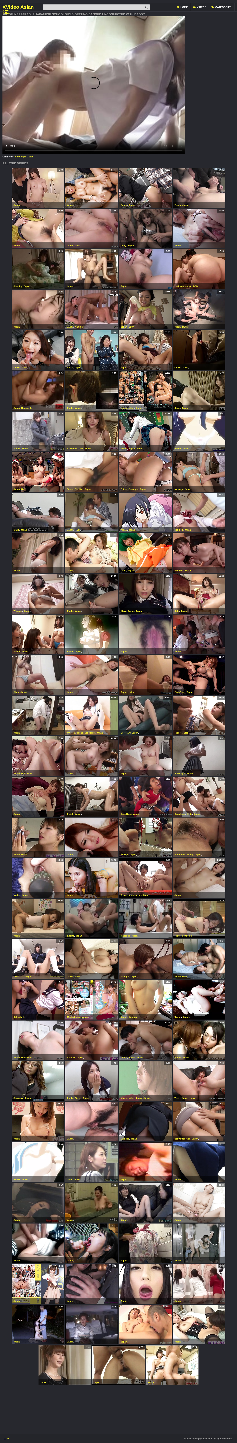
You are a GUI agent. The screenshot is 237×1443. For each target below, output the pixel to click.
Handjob (178, 530)
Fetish (177, 205)
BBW (77, 245)
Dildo (123, 570)
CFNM (70, 367)
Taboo (177, 733)
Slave (177, 408)
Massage (179, 489)
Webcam (17, 611)
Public (124, 205)
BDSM (185, 327)
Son (188, 1139)
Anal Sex (79, 327)
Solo (176, 611)
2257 (6, 1438)
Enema (70, 936)
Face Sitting (187, 854)
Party (123, 245)
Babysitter (179, 1139)
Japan (30, 156)
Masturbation (127, 408)
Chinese (71, 1057)
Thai (81, 448)
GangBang (179, 692)
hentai (177, 448)
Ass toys (125, 895)
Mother (17, 895)
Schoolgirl (20, 156)
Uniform (71, 733)
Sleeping (17, 286)
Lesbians (179, 286)
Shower (124, 854)
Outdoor (133, 1017)
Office (16, 367)
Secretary (125, 733)
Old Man (79, 489)
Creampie (72, 448)
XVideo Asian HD (18, 7)
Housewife (26, 408)
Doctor (177, 1017)
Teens (70, 489)
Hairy (139, 448)
